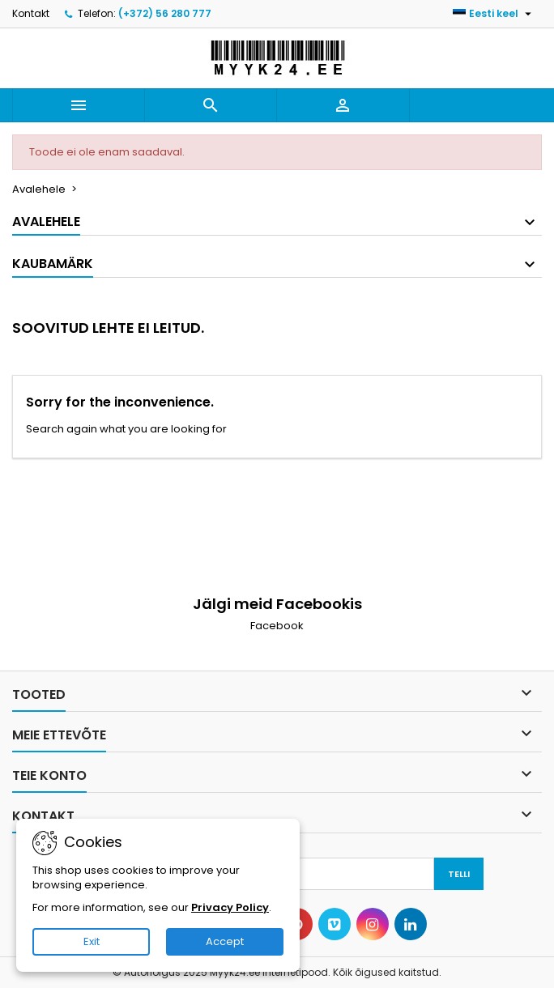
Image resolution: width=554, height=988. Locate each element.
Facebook (277, 625)
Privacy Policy (230, 907)
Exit (91, 941)
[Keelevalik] (494, 14)
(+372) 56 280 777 (164, 13)
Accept (225, 941)
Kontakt (30, 13)
